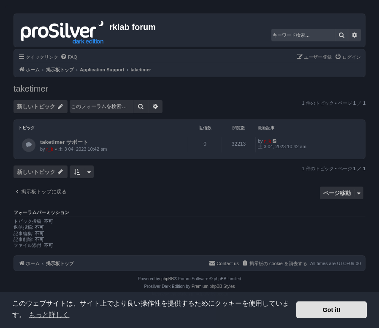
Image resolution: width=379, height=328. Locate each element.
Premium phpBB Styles (213, 286)
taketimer (31, 88)
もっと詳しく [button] (49, 314)
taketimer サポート (64, 142)
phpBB (167, 278)
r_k (50, 149)
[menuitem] (68, 57)
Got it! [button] (332, 309)
